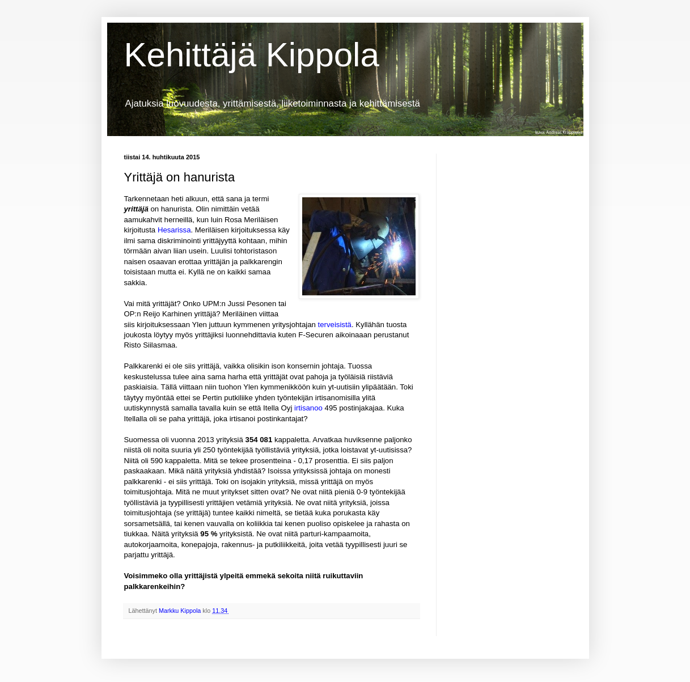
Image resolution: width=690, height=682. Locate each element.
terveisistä (335, 324)
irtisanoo (308, 408)
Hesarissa (174, 230)
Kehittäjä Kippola (251, 55)
